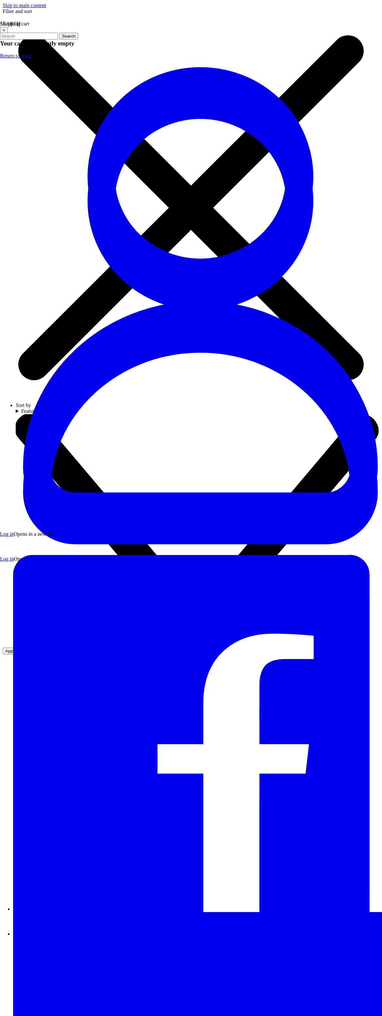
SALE (13, 74)
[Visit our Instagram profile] (104, 628)
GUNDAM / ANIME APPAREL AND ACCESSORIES (47, 439)
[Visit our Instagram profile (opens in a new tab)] (243, 755)
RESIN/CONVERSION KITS (39, 180)
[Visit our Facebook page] (89, 628)
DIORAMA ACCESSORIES (38, 393)
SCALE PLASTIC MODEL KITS (43, 265)
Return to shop (323, 534)
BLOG (14, 571)
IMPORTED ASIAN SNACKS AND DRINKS (57, 528)
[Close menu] (21, 18)
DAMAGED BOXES (29, 507)
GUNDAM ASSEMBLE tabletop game (55, 202)
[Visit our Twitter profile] (97, 628)
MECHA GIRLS (24, 308)
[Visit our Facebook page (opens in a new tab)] (204, 755)
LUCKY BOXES (25, 486)
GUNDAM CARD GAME (35, 223)
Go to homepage (212, 371)
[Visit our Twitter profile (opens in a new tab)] (223, 755)
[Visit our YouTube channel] (112, 628)
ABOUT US (20, 549)
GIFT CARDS (22, 464)
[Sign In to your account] (342, 18)
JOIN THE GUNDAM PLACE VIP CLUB (53, 53)
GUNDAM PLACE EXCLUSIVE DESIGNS (55, 329)
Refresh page (165, 371)
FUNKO (16, 414)
